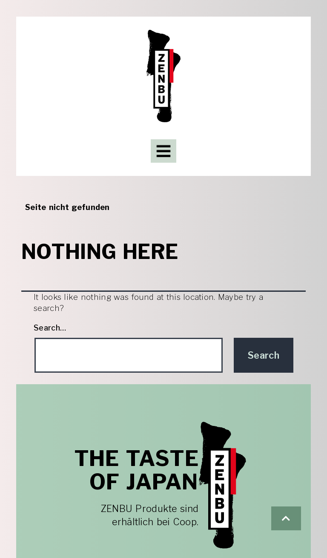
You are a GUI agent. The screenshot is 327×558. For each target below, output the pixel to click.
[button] (286, 518)
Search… (50, 328)
